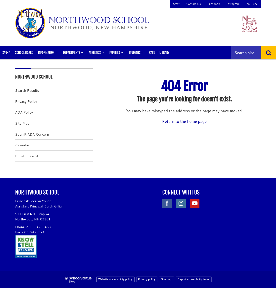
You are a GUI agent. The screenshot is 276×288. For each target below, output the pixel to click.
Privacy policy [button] (146, 279)
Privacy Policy (26, 101)
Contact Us (193, 4)
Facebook (213, 4)
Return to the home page (184, 121)
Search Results (27, 90)
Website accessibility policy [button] (115, 279)
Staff (176, 4)
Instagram (233, 4)
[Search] (268, 52)
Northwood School (34, 77)
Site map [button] (166, 279)
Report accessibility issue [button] (194, 279)
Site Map (22, 123)
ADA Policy (24, 112)
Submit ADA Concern (32, 134)
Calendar (22, 144)
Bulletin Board (26, 155)
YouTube (252, 4)
